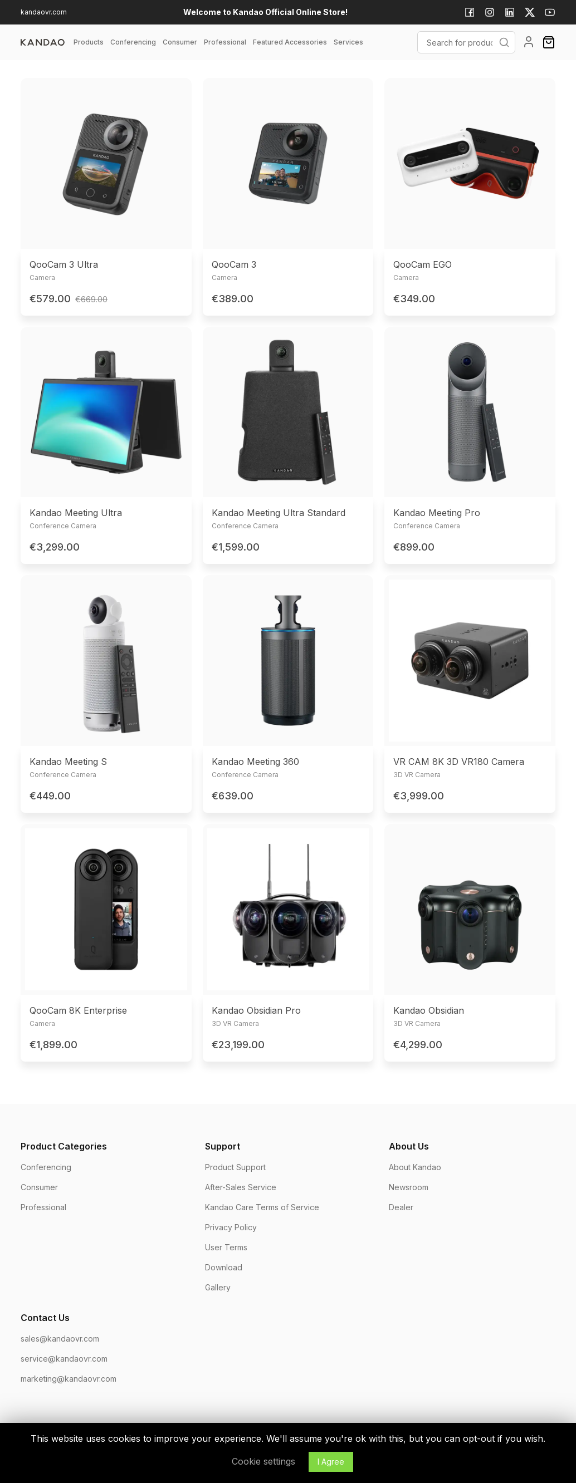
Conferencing (46, 1167)
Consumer (39, 1187)
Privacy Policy (231, 1227)
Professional (43, 1207)
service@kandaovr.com (64, 1358)
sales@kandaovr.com (60, 1338)
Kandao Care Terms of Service (262, 1207)
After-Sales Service (240, 1187)
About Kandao (415, 1167)
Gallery (218, 1287)
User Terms (226, 1247)
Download (223, 1267)
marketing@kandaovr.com (68, 1378)
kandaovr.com (44, 12)
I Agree (331, 1461)
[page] (43, 42)
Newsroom (408, 1187)
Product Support (235, 1167)
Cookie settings (263, 1461)
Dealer (401, 1207)
